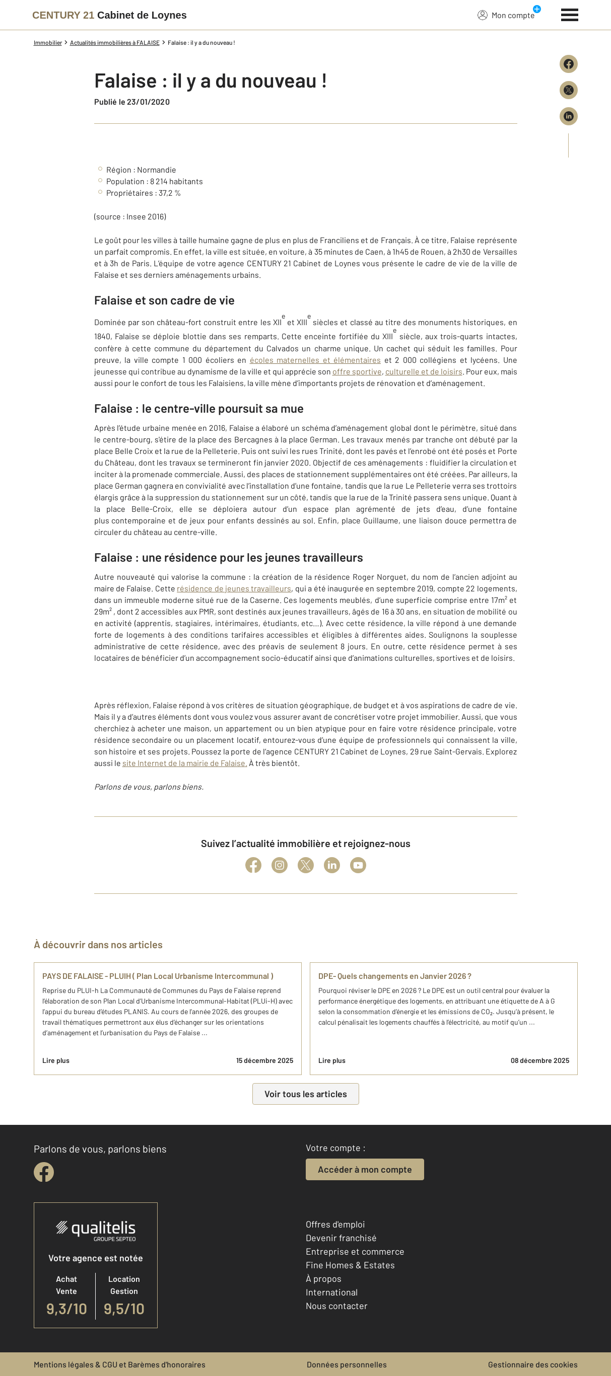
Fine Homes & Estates (350, 1264)
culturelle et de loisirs (423, 371)
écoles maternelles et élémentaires (315, 359)
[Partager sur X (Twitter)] (569, 90)
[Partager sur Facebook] (569, 64)
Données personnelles (347, 1364)
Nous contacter (337, 1305)
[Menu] (570, 13)
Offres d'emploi (335, 1224)
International (332, 1291)
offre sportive (357, 371)
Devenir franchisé (341, 1237)
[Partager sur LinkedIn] (569, 116)
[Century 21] (109, 15)
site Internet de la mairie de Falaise (183, 763)
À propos (324, 1278)
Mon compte (506, 14)
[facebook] (44, 1172)
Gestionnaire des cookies (533, 1364)
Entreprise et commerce (355, 1251)
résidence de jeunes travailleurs (234, 588)
